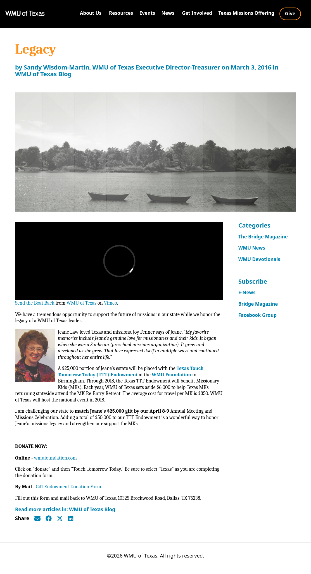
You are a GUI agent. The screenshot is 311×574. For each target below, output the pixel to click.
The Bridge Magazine (263, 236)
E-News (247, 292)
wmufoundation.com (55, 458)
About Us (90, 13)
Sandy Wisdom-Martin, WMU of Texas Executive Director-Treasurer (122, 67)
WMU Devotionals (259, 259)
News (167, 13)
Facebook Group (257, 315)
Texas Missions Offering (246, 13)
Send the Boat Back (34, 303)
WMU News (251, 248)
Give (290, 13)
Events (147, 13)
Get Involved (197, 13)
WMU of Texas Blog (43, 74)
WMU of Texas (81, 303)
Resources (121, 13)
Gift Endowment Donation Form (68, 487)
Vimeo (110, 303)
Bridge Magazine (258, 304)
